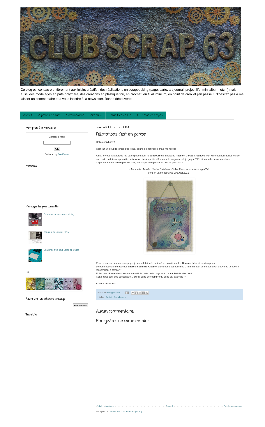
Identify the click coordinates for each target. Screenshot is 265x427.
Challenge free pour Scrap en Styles (61, 250)
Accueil (27, 115)
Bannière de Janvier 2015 (56, 232)
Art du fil (96, 115)
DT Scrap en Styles (150, 115)
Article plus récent (105, 406)
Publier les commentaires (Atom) (126, 411)
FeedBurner (63, 154)
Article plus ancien (233, 406)
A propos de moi (49, 115)
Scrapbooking (75, 115)
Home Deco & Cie (120, 115)
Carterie (109, 297)
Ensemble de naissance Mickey (59, 214)
